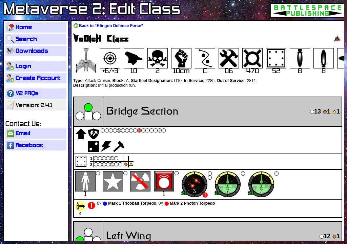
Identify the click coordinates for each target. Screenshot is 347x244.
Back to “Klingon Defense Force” (111, 25)
